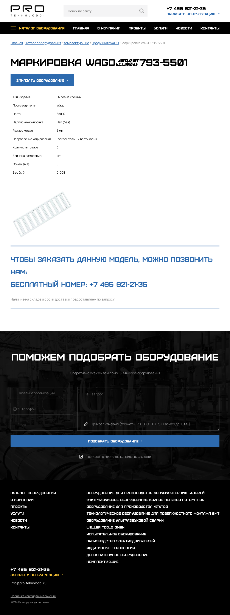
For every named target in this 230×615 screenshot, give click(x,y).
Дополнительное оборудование (117, 554)
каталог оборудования (42, 28)
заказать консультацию (191, 14)
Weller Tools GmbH (105, 527)
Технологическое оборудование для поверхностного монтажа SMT (153, 513)
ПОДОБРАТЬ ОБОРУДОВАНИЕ (115, 441)
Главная (17, 43)
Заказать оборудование (42, 80)
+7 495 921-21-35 (186, 8)
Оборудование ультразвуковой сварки (125, 520)
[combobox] (16, 409)
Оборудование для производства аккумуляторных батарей (146, 493)
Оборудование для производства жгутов (127, 506)
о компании (108, 28)
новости (184, 28)
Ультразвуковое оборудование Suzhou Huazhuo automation (145, 499)
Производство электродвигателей (121, 541)
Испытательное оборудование (116, 534)
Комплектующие (76, 43)
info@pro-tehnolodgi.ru (29, 583)
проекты (137, 28)
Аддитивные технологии (111, 548)
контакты (209, 28)
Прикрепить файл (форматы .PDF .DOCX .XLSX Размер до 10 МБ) (140, 424)
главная (81, 28)
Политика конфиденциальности (33, 596)
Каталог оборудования (43, 43)
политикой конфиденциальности (127, 457)
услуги (161, 28)
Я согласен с (118, 457)
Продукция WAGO (105, 43)
